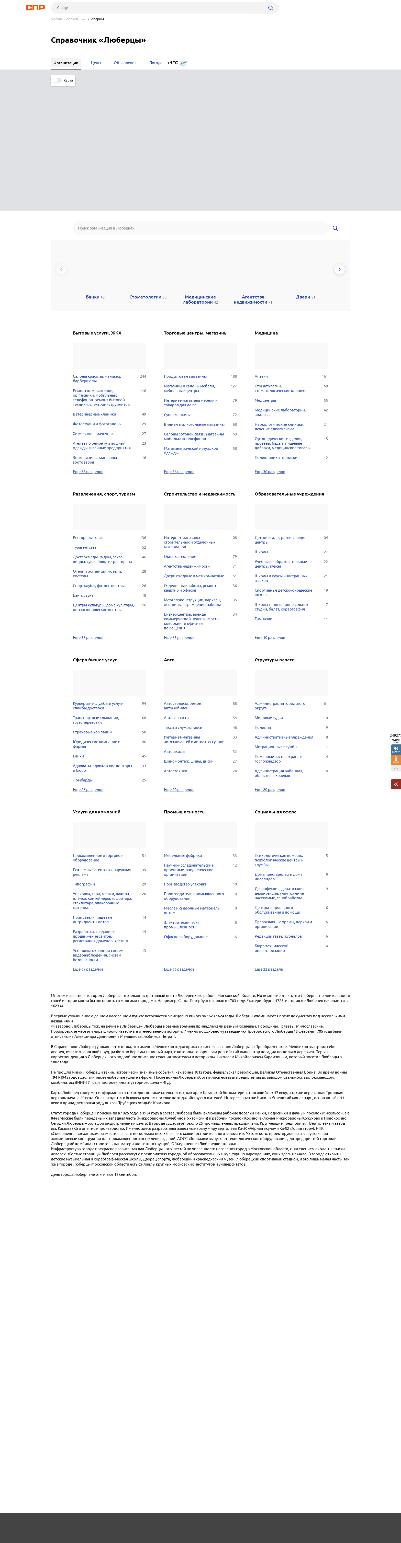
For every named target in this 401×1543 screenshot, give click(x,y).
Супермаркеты (200, 287)
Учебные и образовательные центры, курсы (291, 436)
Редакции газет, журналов (291, 808)
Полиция (291, 599)
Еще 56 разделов (179, 344)
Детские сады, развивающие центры (291, 412)
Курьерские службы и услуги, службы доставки (109, 578)
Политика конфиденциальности (119, 1539)
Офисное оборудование (200, 809)
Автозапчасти (200, 590)
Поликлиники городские (291, 330)
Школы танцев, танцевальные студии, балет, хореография (291, 479)
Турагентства (109, 419)
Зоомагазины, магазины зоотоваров (109, 332)
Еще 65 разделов (179, 510)
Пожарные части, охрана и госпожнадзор (291, 631)
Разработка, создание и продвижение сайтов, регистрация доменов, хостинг (109, 808)
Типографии (109, 756)
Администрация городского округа (291, 578)
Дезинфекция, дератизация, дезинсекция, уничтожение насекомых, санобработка (291, 766)
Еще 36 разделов (88, 510)
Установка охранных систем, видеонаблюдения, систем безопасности (109, 827)
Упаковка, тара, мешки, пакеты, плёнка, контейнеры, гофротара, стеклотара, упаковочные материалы (109, 773)
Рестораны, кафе (109, 410)
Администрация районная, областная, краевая (291, 645)
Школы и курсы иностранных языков (291, 450)
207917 (396, 752)
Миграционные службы (291, 619)
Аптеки (291, 248)
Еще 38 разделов (88, 344)
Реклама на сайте (128, 1524)
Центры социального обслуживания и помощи (291, 782)
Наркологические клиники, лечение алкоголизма (291, 299)
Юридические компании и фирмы (109, 616)
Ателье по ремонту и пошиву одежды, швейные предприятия (109, 318)
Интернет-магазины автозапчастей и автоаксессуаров (200, 611)
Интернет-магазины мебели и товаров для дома (200, 275)
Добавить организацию (327, 1524)
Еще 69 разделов (88, 841)
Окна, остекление (200, 429)
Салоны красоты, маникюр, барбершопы (109, 251)
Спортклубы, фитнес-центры (109, 458)
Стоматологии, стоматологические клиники (291, 260)
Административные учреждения (291, 609)
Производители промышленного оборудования (200, 768)
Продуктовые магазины (200, 248)
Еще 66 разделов (179, 841)
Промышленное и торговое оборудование (109, 730)
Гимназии (291, 491)
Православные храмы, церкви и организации (291, 796)
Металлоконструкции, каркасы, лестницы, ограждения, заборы (200, 474)
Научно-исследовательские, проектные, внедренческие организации (200, 742)
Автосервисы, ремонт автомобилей (200, 578)
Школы (291, 424)
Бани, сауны (109, 467)
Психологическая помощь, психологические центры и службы (291, 732)
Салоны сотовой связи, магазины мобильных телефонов (200, 308)
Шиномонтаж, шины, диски (200, 633)
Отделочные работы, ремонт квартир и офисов (200, 460)
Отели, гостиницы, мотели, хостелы (109, 446)
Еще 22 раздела (269, 841)
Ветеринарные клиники (109, 286)
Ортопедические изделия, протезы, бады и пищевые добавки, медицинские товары (291, 316)
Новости (92, 1524)
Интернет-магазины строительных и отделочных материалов (200, 414)
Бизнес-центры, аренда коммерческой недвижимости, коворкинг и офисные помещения (200, 493)
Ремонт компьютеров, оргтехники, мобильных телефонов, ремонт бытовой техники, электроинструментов (109, 270)
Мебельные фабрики (200, 728)
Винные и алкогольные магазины (200, 296)
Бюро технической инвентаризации (291, 820)
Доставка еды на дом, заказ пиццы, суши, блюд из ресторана (109, 431)
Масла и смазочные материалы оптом (200, 782)
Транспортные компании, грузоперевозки (109, 592)
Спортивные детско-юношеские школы (291, 464)
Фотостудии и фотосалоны (109, 296)
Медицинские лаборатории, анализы (291, 284)
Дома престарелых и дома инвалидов (291, 749)
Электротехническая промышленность (200, 797)
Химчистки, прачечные (109, 306)
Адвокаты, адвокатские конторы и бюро (109, 640)
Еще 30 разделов (270, 344)
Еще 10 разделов (270, 510)
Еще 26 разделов (88, 662)
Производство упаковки (200, 756)
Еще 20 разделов (179, 662)
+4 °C (172, 62)
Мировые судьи (291, 590)
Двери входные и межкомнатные (200, 448)
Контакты (165, 1524)
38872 (396, 762)
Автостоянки (200, 643)
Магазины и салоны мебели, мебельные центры (200, 260)
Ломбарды (109, 652)
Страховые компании (109, 604)
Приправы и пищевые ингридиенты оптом (109, 792)
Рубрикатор (60, 1524)
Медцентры (291, 272)
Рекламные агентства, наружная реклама (109, 744)
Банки (109, 628)
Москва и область (65, 19)
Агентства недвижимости (200, 438)
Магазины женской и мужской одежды (200, 323)
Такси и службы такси (200, 599)
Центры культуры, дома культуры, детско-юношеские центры (109, 479)
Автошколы (200, 623)
